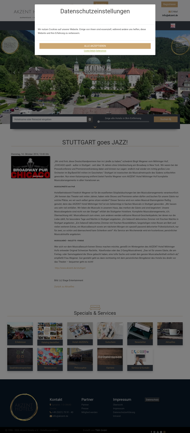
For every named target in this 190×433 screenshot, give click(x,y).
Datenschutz (101, 51)
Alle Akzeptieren (95, 45)
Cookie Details (90, 51)
